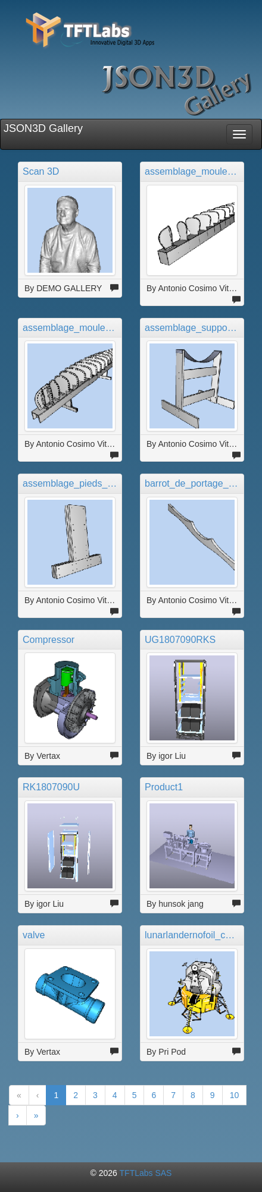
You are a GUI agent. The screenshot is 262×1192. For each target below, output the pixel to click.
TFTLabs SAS (146, 1173)
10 (234, 1095)
